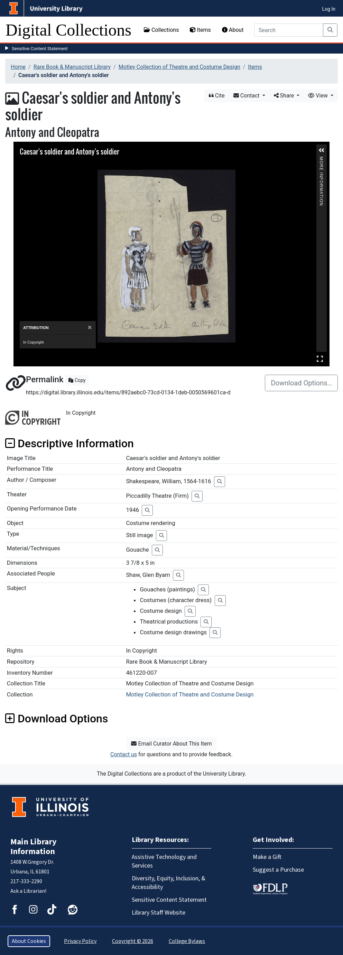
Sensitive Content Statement (40, 48)
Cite (217, 95)
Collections (161, 30)
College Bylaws (187, 941)
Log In (328, 9)
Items (200, 30)
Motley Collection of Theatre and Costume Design (179, 67)
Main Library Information (33, 847)
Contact (247, 95)
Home (18, 67)
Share (285, 95)
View (318, 95)
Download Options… (301, 383)
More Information (321, 159)
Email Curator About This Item (171, 743)
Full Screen (320, 358)
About (233, 30)
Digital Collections (68, 30)
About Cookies (29, 941)
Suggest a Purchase (278, 869)
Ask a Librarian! (28, 891)
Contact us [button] (123, 754)
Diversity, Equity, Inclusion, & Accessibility (168, 882)
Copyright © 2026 (132, 941)
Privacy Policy (80, 941)
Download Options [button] (56, 718)
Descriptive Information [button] (69, 443)
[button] (321, 150)
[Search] (288, 30)
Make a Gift (267, 857)
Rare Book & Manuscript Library (72, 67)
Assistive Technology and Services (164, 861)
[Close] (90, 327)
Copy (76, 380)
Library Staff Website (158, 912)
